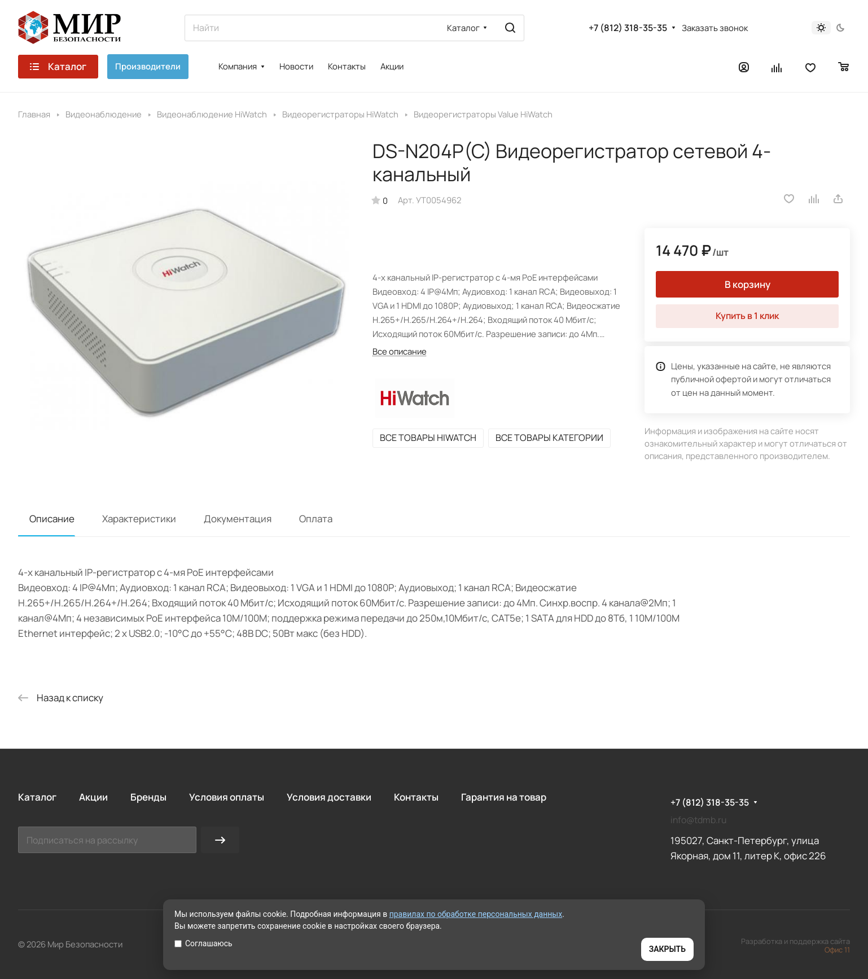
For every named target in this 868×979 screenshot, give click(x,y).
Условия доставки (329, 796)
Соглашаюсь (203, 943)
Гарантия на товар (503, 796)
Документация (237, 518)
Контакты (416, 796)
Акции (93, 796)
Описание (51, 518)
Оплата (315, 518)
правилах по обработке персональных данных (476, 914)
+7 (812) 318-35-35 (628, 28)
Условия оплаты (226, 796)
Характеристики (139, 518)
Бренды (148, 796)
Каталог (37, 796)
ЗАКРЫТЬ (667, 949)
